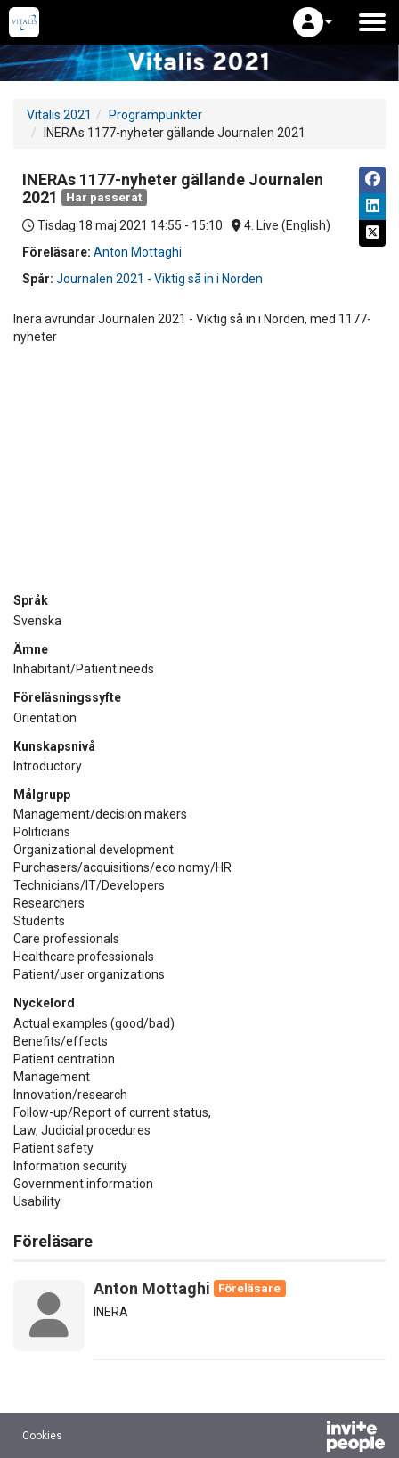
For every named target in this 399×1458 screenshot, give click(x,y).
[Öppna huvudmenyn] (372, 22)
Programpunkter (155, 115)
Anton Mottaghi (138, 252)
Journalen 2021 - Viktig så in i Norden (159, 279)
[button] (313, 22)
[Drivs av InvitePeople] (309, 1438)
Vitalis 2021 (59, 115)
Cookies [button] (42, 1435)
